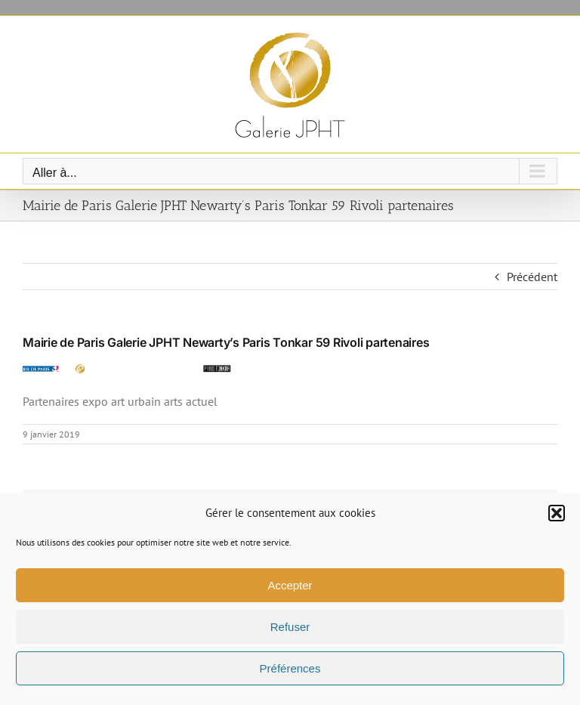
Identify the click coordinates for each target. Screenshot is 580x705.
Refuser (290, 626)
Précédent (532, 276)
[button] (556, 513)
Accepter (289, 585)
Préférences (290, 668)
